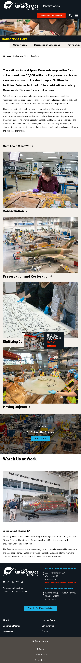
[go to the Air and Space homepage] (20, 572)
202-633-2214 (50, 579)
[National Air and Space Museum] (20, 6)
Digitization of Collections (47, 45)
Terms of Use (40, 654)
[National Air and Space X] (8, 581)
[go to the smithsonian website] (51, 6)
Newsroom (8, 631)
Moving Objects (17, 407)
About (6, 620)
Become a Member (12, 625)
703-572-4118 (50, 599)
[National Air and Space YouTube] (17, 581)
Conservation (20, 45)
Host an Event (49, 620)
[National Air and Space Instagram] (13, 581)
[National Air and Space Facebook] (4, 581)
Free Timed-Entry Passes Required (60, 582)
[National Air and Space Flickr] (22, 581)
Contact (46, 631)
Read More (40, 438)
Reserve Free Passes (51, 15)
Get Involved (48, 625)
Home (8, 56)
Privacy (40, 649)
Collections (18, 56)
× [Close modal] (23, 334)
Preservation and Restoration (28, 276)
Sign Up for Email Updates (40, 608)
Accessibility (40, 660)
